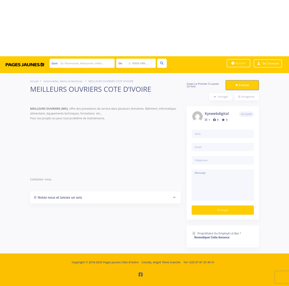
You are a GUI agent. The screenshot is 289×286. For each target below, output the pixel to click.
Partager (221, 97)
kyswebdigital (217, 113)
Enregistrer (247, 96)
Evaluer (242, 85)
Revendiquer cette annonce (211, 237)
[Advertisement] (120, 28)
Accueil (34, 81)
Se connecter (271, 63)
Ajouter (238, 63)
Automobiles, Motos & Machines (63, 81)
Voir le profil (246, 114)
